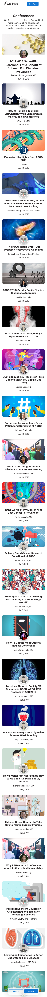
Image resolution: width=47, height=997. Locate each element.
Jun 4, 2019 (23, 743)
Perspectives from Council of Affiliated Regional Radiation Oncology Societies (23, 911)
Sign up (31, 991)
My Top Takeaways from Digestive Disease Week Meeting (23, 734)
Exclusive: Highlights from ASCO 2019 (23, 159)
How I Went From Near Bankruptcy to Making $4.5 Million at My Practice (23, 778)
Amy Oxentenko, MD (23, 739)
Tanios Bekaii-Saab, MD (18, 254)
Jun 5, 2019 (23, 699)
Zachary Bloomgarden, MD (23, 75)
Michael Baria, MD (23, 387)
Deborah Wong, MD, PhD (18, 210)
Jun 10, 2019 (23, 167)
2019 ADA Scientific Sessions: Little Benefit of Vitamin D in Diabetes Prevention (23, 67)
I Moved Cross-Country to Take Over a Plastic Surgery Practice (23, 823)
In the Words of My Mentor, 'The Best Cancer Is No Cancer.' (24, 511)
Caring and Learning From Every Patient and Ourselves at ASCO (24, 424)
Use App (33, 4)
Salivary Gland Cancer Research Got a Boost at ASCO (23, 555)
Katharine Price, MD (23, 560)
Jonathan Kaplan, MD (23, 829)
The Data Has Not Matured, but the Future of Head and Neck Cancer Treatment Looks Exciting (23, 203)
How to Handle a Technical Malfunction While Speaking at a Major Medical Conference (23, 113)
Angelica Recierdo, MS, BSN (23, 962)
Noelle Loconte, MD (23, 517)
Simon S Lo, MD (17, 919)
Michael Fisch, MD (23, 430)
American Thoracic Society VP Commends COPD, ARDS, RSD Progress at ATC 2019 (23, 689)
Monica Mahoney (23, 872)
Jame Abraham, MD (23, 606)
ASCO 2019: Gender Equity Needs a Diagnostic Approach (23, 291)
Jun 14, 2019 (23, 79)
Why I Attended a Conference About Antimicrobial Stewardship (23, 867)
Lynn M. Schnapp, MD (23, 696)
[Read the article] (23, 94)
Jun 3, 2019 (23, 832)
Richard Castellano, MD (23, 786)
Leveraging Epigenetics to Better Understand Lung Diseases (23, 956)
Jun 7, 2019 (23, 520)
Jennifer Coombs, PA (23, 650)
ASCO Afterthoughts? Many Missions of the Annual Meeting (23, 468)
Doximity (23, 164)
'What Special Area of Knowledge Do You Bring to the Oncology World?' (23, 599)
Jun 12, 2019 (23, 124)
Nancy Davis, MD (23, 340)
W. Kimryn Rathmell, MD (23, 473)
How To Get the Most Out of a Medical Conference (23, 644)
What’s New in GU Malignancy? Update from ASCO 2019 (23, 335)
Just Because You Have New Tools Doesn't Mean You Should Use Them (23, 379)
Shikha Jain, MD (23, 297)
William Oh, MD (23, 121)
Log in (16, 991)
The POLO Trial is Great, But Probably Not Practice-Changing (23, 248)
